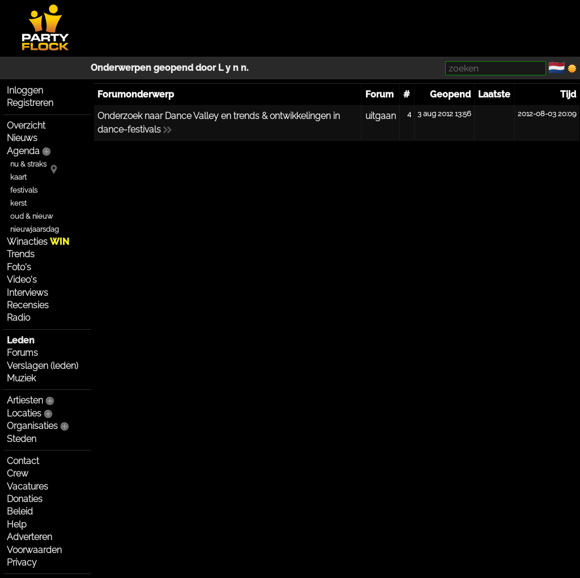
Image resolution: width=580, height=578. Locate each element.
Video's (22, 279)
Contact (23, 461)
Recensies (28, 305)
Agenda (23, 151)
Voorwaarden (34, 550)
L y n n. (233, 67)
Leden (21, 340)
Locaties (24, 413)
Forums (22, 352)
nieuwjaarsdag (34, 229)
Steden (21, 439)
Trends (21, 254)
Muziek (21, 378)
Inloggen (25, 90)
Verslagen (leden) (42, 365)
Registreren (30, 102)
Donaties (24, 499)
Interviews (27, 292)
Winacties (38, 241)
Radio (18, 317)
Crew (17, 473)
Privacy (22, 562)
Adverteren (29, 537)
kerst (18, 203)
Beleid (20, 511)
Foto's (19, 267)
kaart (18, 177)
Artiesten (25, 400)
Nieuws (22, 138)
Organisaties (32, 425)
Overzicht (26, 125)
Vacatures (27, 486)
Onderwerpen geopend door (154, 67)
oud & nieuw (31, 216)
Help (17, 524)
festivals (23, 190)
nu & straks (28, 164)
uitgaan (380, 115)
